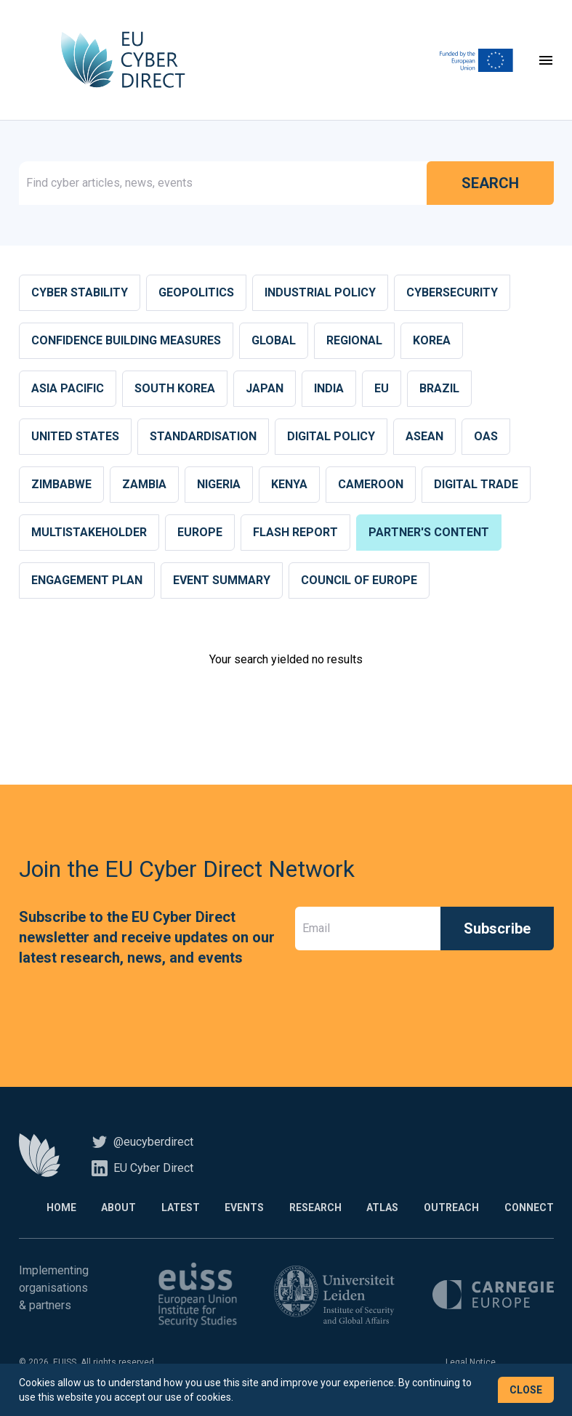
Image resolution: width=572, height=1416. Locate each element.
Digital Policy (331, 438)
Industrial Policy (320, 294)
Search (490, 184)
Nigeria (219, 486)
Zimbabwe (61, 486)
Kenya (289, 486)
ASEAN (424, 438)
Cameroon (370, 486)
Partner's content (428, 534)
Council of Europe (359, 581)
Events (240, 1209)
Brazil (439, 390)
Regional (354, 342)
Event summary (221, 581)
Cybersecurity (452, 294)
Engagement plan (86, 581)
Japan (264, 390)
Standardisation (203, 438)
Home (54, 1209)
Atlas (381, 1209)
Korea (432, 342)
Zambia (144, 486)
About (112, 1209)
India (329, 390)
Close (525, 1390)
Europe (199, 534)
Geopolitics (196, 294)
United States (75, 438)
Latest (175, 1209)
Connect (529, 1209)
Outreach (450, 1209)
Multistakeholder (89, 534)
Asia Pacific (67, 390)
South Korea (174, 390)
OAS (486, 438)
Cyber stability (79, 294)
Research (312, 1209)
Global (273, 342)
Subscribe (497, 930)
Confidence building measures (126, 342)
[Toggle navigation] (546, 61)
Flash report (295, 534)
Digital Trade (476, 486)
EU (381, 390)
